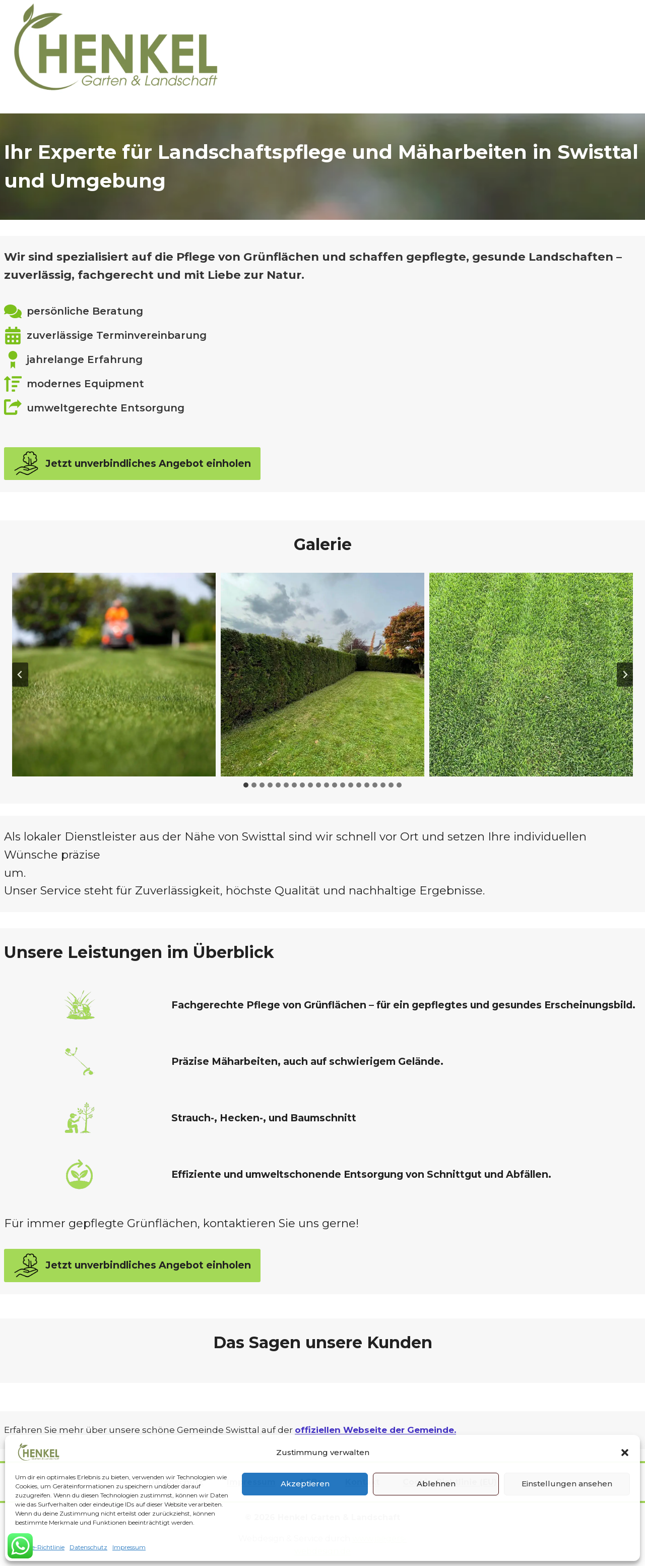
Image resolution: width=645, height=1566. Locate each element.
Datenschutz (88, 1547)
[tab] (245, 785)
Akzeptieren (305, 1483)
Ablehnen (436, 1483)
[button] (625, 1453)
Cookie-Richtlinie (39, 1547)
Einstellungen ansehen (567, 1483)
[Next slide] (625, 674)
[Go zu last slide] (20, 674)
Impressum (129, 1547)
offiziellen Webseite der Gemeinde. (375, 1430)
